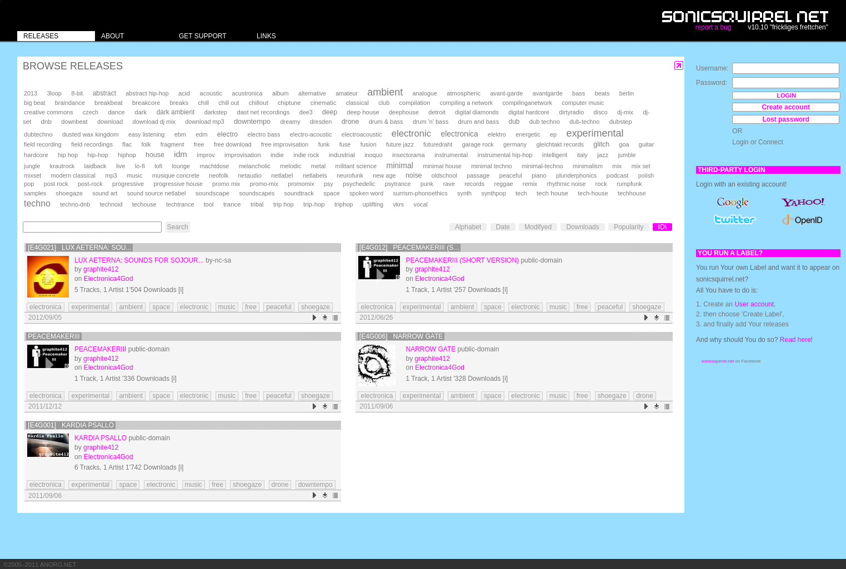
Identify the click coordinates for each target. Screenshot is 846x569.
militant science (356, 166)
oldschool (444, 175)
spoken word (366, 193)
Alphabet (468, 227)
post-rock (90, 183)
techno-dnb (75, 204)
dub (514, 121)
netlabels (315, 175)
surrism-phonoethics (420, 193)
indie (277, 155)
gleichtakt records (559, 144)
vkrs (398, 204)
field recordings (92, 144)
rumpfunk (629, 183)
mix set (641, 166)
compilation (414, 102)
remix (530, 183)
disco (601, 112)
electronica (459, 133)
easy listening (146, 134)
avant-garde (506, 93)
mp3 (111, 175)
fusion (369, 144)
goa (624, 144)
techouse (144, 204)
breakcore (146, 102)
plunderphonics (576, 175)
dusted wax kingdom (90, 134)
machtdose (214, 166)
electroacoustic (362, 134)
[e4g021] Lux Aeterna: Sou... (79, 247)
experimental (594, 133)
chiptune (289, 102)
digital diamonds (477, 112)
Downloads (582, 227)
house (155, 155)
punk (427, 183)
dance (116, 112)
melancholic (255, 166)
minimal (400, 165)
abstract (104, 93)
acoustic (211, 93)
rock (601, 183)
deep (329, 112)
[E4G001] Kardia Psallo (71, 425)
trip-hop (314, 204)
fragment (172, 144)
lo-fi (140, 166)
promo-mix (264, 183)
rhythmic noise (566, 183)
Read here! (796, 340)
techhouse (631, 193)
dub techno (544, 121)
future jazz (400, 144)
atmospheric (463, 93)
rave (449, 183)
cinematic (324, 102)
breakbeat (108, 102)
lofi (158, 166)
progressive (128, 183)
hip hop (68, 155)
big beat (34, 102)
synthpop (493, 193)
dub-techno (584, 121)
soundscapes (256, 193)
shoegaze (69, 193)
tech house (552, 193)
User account (754, 304)
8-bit (77, 93)
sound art (104, 193)
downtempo (252, 121)
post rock (56, 183)
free (199, 144)
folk (146, 144)
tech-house (593, 193)
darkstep (215, 112)
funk (324, 144)
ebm (180, 134)
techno (37, 203)
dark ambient (176, 112)
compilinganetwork (527, 102)
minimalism (588, 166)
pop (29, 183)
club (383, 102)
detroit (436, 112)
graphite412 (100, 269)
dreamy (291, 121)
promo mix (226, 183)
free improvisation (284, 144)
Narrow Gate (430, 349)
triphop (343, 204)
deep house (363, 112)
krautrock (62, 166)
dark (140, 112)
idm (180, 154)
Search (177, 227)
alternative (312, 93)
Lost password (785, 119)
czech (90, 112)
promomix (301, 183)
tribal (257, 204)
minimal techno (491, 166)
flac (127, 144)
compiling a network (466, 102)
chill (203, 102)
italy (582, 155)
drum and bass (478, 121)
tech (521, 193)
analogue (425, 93)
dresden (321, 121)
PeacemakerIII (53, 336)
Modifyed (538, 227)
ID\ (662, 227)
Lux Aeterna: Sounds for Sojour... (139, 260)
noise (414, 175)
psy (328, 183)
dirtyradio (571, 112)
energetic (527, 134)
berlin (626, 93)
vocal (421, 204)
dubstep (620, 121)
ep (553, 134)
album (280, 93)
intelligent (555, 155)
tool (209, 204)
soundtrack (298, 193)
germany (515, 144)
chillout (258, 102)
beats (602, 93)
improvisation (242, 155)
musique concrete (175, 175)
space (331, 193)
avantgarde (548, 93)
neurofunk (350, 175)
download (110, 121)
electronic (411, 133)
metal (318, 166)
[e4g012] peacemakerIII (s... (409, 247)
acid (184, 93)
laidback (95, 166)
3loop (54, 93)
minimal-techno (542, 166)
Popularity (628, 227)
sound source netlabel (156, 193)
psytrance (398, 183)
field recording (43, 144)
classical (357, 102)
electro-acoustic (311, 134)
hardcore (36, 155)
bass (578, 93)
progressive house (177, 183)
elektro (497, 134)
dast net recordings (263, 112)
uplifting (373, 204)
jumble (627, 155)
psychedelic (359, 183)
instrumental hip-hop (505, 155)
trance (232, 204)
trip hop (283, 204)
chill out (228, 102)
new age (384, 175)
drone (350, 121)
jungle (32, 166)
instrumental (451, 155)
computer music (583, 102)
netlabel (282, 175)
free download (233, 144)
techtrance (180, 204)
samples (35, 193)
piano (539, 175)
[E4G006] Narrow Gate (401, 336)
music (134, 175)
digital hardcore (528, 112)
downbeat (74, 121)
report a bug (713, 27)
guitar (646, 144)
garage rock (478, 144)
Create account (786, 107)
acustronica (247, 93)
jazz (602, 155)
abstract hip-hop (147, 93)
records (474, 183)
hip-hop (97, 155)
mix (617, 166)
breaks (179, 102)
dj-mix (625, 112)
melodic (290, 166)
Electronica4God (108, 279)
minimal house (442, 166)
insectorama (408, 155)
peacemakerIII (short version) (462, 260)
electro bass (264, 134)
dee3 (306, 112)
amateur (347, 93)
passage (478, 175)
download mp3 (204, 121)
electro (227, 134)
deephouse (404, 112)
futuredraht (437, 144)
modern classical (73, 175)
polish (646, 175)
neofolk (218, 175)
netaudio (249, 175)
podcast (618, 175)
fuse (345, 144)
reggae (503, 183)
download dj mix (154, 121)
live (120, 166)
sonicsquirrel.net (718, 361)
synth (464, 193)
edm (201, 134)
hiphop (127, 155)
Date (503, 227)
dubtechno (38, 134)
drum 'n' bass (430, 121)
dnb (46, 121)
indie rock (306, 155)
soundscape (212, 193)
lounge (181, 166)
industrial (342, 154)
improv (205, 155)
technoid (111, 204)
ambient (385, 92)
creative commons (48, 112)
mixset (32, 175)
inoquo (373, 155)
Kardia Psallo (100, 438)
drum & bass (386, 121)
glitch (601, 144)
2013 (30, 93)
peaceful (510, 175)
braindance (70, 102)
